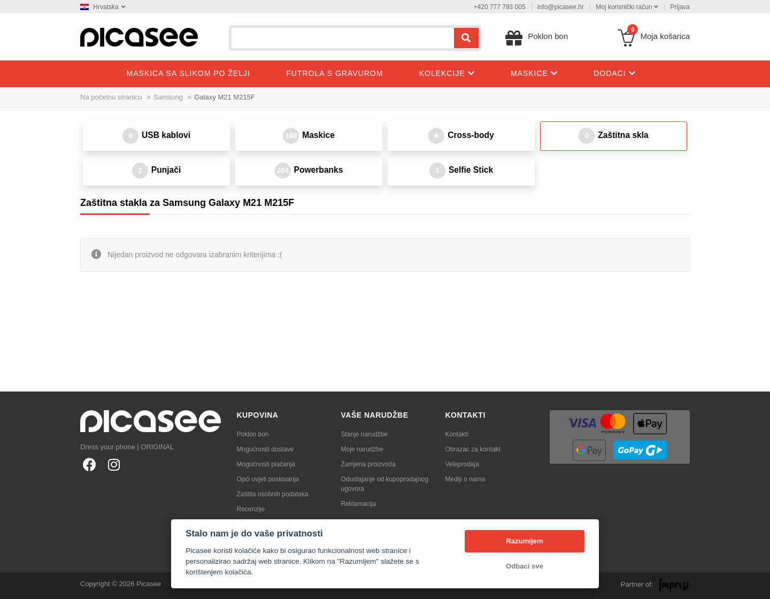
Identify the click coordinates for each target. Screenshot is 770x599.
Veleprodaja (462, 464)
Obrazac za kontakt (472, 449)
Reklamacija (358, 504)
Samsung (168, 97)
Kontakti (456, 434)
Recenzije (251, 509)
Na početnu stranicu (111, 97)
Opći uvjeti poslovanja (268, 479)
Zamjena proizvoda (368, 464)
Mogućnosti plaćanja (266, 464)
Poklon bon (253, 434)
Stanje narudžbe (364, 434)
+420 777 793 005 (500, 7)
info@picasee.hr (560, 7)
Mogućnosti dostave (265, 449)
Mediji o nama (465, 479)
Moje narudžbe (362, 449)
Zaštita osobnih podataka (273, 494)
